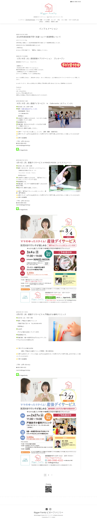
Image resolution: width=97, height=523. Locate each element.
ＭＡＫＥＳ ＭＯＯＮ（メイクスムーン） (34, 168)
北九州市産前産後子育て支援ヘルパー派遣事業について (39, 37)
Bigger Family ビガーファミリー (48, 512)
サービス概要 (39, 19)
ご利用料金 (47, 21)
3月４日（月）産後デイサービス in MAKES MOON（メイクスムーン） (44, 162)
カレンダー (53, 19)
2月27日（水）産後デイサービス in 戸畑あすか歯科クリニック (41, 314)
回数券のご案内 (54, 21)
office (58, 19)
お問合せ (41, 21)
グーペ (49, 517)
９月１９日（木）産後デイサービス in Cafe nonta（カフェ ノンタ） (45, 103)
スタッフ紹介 (64, 19)
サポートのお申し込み (74, 19)
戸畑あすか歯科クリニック (29, 320)
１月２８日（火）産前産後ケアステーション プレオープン (41, 58)
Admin (53, 517)
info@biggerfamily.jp (24, 145)
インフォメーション (30, 19)
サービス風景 (47, 19)
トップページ (21, 19)
